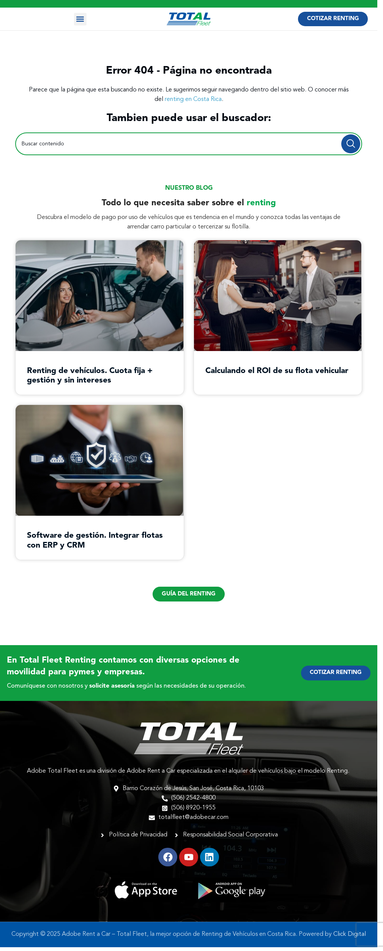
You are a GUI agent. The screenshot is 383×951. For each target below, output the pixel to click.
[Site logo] (188, 19)
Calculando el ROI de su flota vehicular (276, 371)
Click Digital (349, 935)
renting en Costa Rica (193, 99)
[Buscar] (188, 143)
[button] (80, 19)
